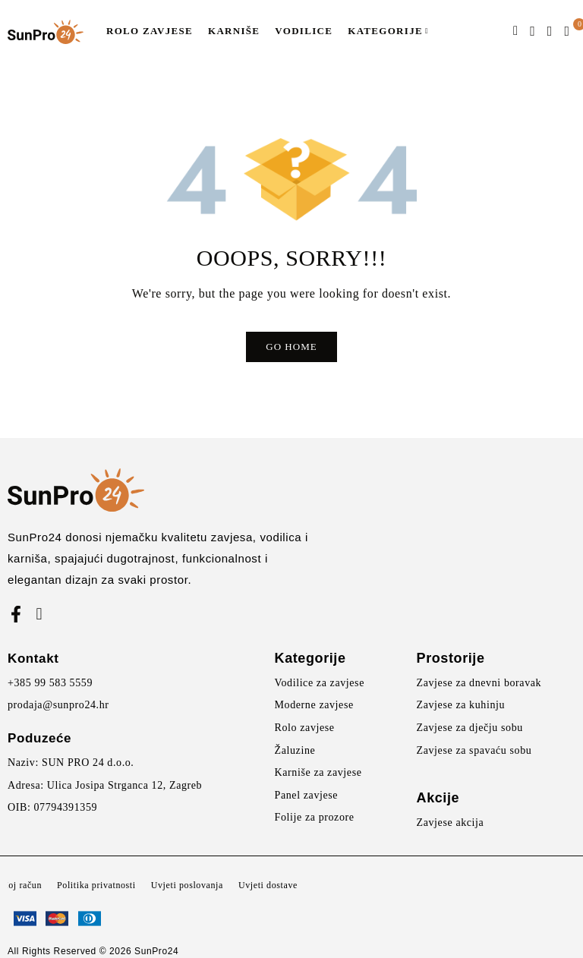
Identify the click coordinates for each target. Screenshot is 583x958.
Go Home (291, 346)
